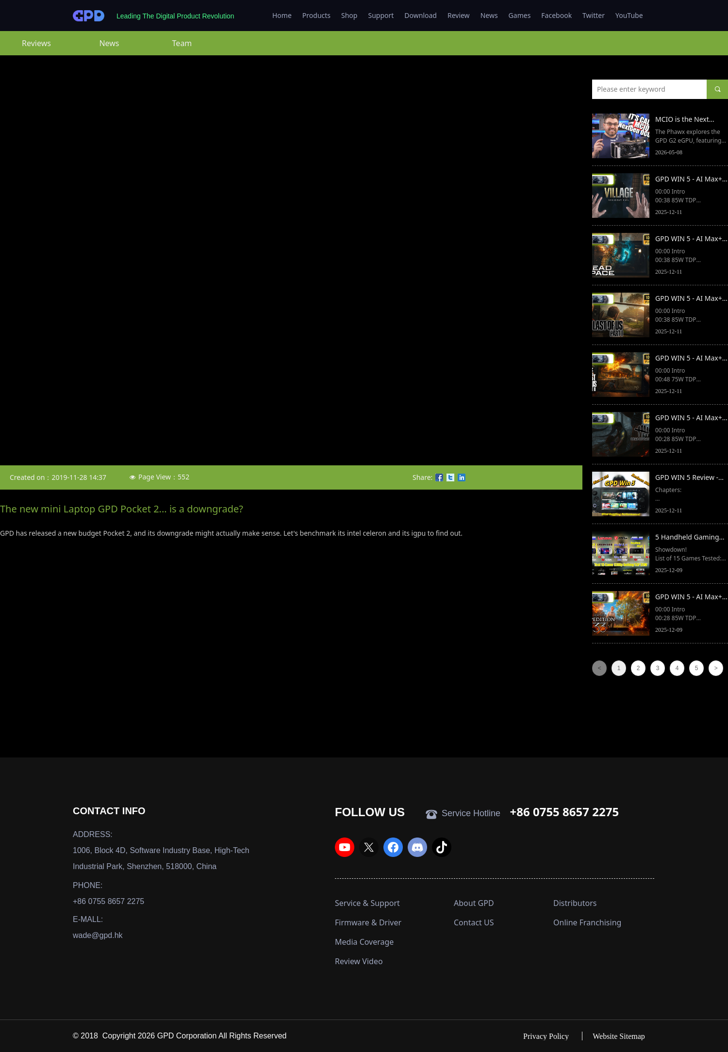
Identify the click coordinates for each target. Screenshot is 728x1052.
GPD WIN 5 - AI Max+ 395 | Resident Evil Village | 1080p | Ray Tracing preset (688, 179)
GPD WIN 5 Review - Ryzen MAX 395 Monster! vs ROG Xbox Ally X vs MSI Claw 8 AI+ (690, 478)
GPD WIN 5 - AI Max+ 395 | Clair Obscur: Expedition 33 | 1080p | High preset (690, 597)
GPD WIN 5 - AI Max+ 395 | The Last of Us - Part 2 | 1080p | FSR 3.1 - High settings (689, 358)
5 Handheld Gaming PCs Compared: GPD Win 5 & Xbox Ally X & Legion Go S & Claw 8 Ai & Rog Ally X (689, 537)
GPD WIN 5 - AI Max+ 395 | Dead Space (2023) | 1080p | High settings (689, 239)
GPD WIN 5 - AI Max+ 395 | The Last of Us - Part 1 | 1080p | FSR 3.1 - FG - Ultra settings (691, 299)
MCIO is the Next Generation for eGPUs (690, 120)
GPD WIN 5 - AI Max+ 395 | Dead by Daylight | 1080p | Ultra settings (688, 418)
